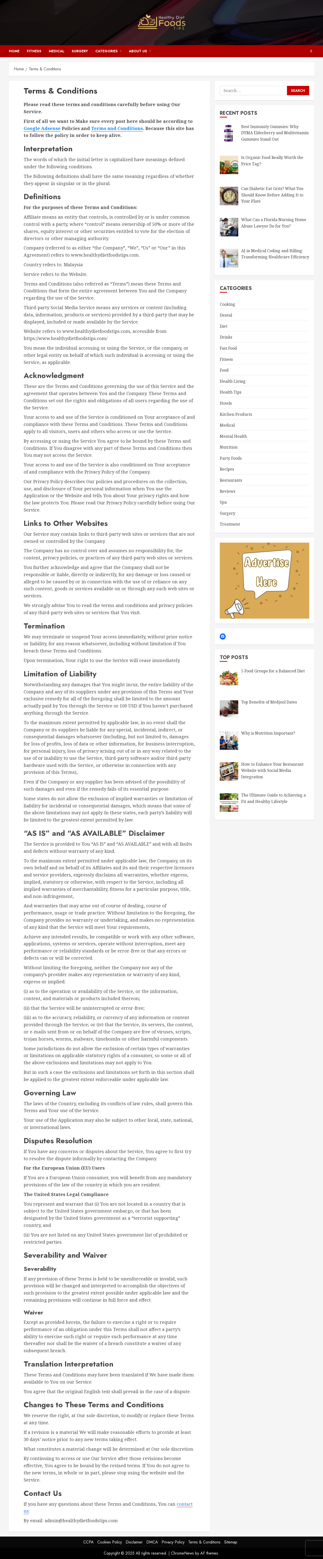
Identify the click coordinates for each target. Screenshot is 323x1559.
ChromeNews (182, 1553)
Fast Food (228, 348)
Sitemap (230, 1542)
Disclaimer (134, 1542)
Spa (223, 502)
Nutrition (229, 447)
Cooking (227, 304)
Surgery (80, 51)
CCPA (88, 1542)
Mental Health (233, 436)
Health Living (233, 381)
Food (224, 370)
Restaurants (231, 480)
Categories (106, 51)
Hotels (226, 403)
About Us (138, 51)
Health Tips (230, 392)
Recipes (227, 469)
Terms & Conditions (204, 1542)
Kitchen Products (236, 414)
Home (14, 51)
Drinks (226, 337)
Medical (56, 51)
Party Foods (231, 458)
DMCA (152, 1542)
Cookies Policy (109, 1542)
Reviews (227, 491)
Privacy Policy (173, 1542)
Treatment (230, 524)
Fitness (34, 51)
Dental (226, 315)
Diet (223, 326)
